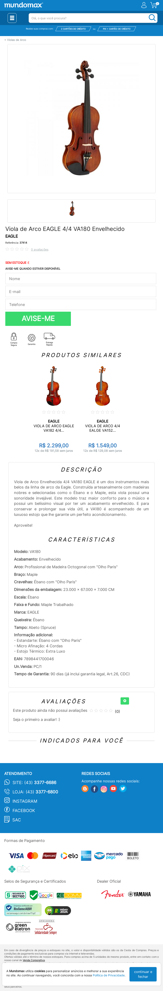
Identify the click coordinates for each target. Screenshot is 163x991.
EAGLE (11, 236)
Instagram (25, 801)
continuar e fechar (143, 974)
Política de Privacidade (109, 975)
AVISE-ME (38, 318)
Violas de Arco (16, 40)
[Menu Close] (12, 18)
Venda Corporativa (34, 960)
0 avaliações (39, 249)
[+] (125, 701)
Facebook (24, 810)
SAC (16, 819)
